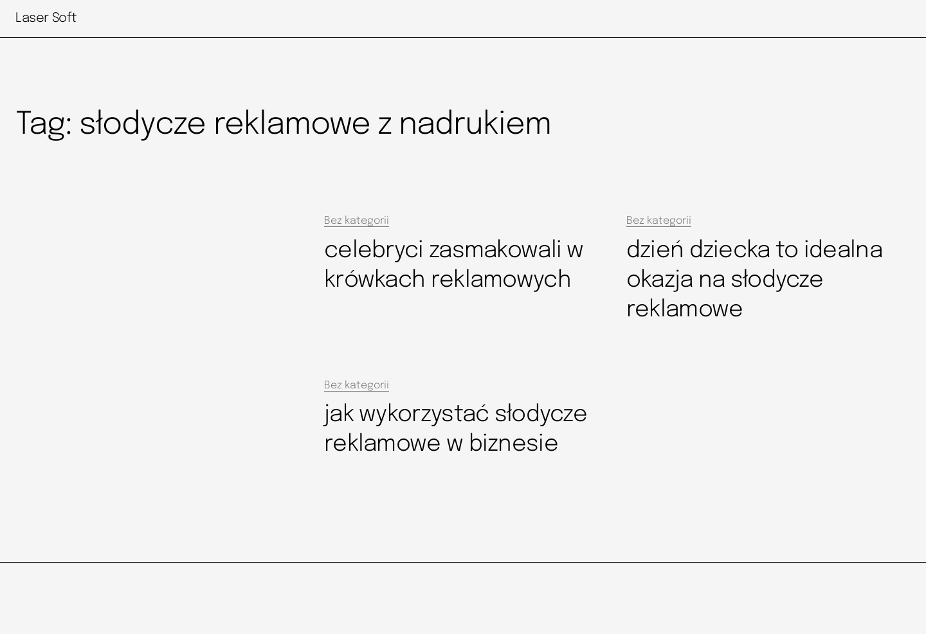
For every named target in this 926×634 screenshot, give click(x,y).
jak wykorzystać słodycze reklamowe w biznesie (455, 429)
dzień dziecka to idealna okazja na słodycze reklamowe (754, 280)
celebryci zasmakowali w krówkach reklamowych (454, 265)
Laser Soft (46, 18)
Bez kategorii (356, 220)
